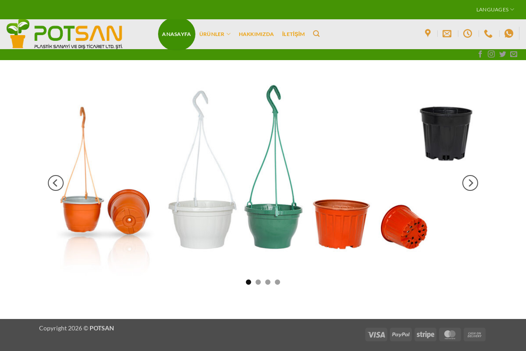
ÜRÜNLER (215, 34)
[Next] (470, 183)
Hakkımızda (256, 34)
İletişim (293, 34)
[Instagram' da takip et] (491, 54)
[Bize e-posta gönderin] (513, 54)
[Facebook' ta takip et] (480, 54)
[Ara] (316, 34)
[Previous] (56, 183)
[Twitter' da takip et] (502, 54)
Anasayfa (176, 34)
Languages (495, 9)
